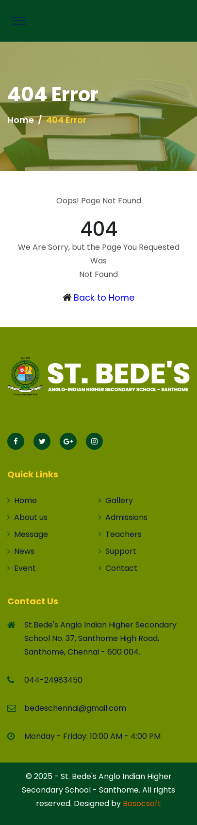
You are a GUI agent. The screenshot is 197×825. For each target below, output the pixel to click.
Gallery (115, 500)
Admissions (123, 517)
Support (117, 551)
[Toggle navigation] (19, 21)
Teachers (120, 534)
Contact (117, 568)
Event (21, 568)
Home (20, 120)
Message (27, 534)
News (20, 551)
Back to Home (104, 297)
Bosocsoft (142, 803)
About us (27, 517)
